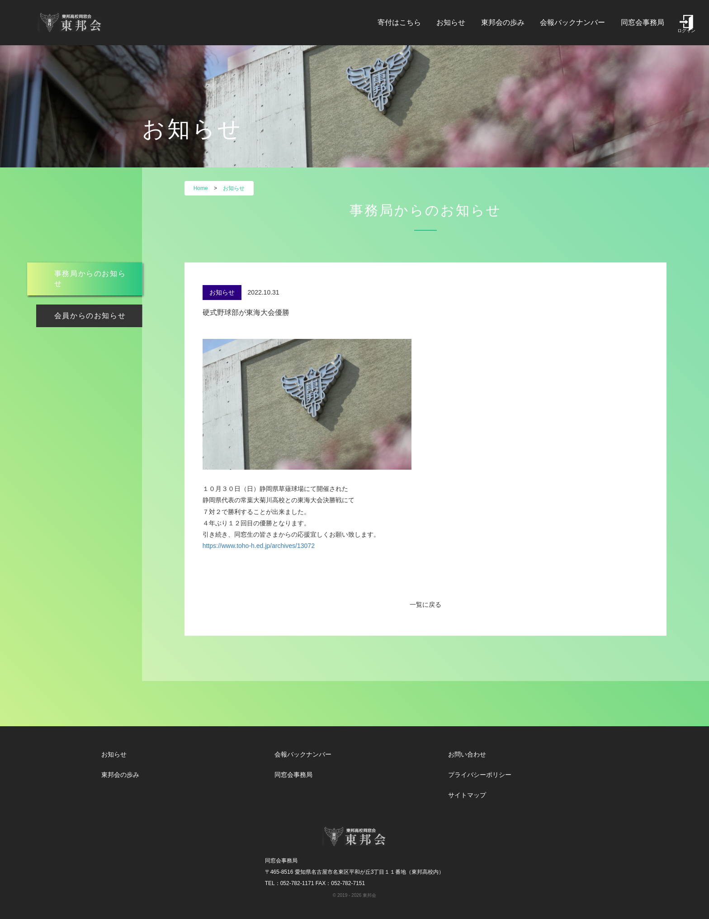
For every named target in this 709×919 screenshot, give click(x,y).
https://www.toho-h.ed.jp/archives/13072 (259, 545)
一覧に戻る (425, 604)
